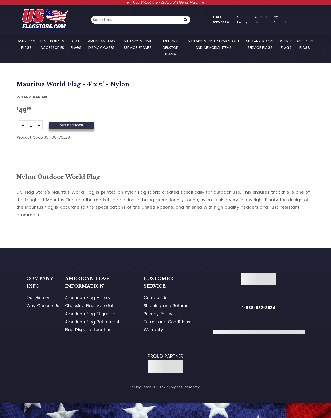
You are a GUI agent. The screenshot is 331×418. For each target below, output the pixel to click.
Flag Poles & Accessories (52, 44)
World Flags (286, 44)
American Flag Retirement (92, 322)
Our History (242, 20)
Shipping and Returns (166, 306)
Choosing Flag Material (89, 306)
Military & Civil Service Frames (138, 44)
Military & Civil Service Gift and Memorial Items (213, 44)
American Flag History (88, 297)
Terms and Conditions (167, 322)
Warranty (153, 330)
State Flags (76, 44)
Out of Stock (71, 125)
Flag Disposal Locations (89, 330)
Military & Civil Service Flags (260, 44)
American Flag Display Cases (101, 44)
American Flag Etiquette (90, 314)
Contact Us (261, 20)
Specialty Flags (304, 44)
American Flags (26, 44)
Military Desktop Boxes (170, 47)
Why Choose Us (42, 306)
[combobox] (136, 20)
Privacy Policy (158, 314)
